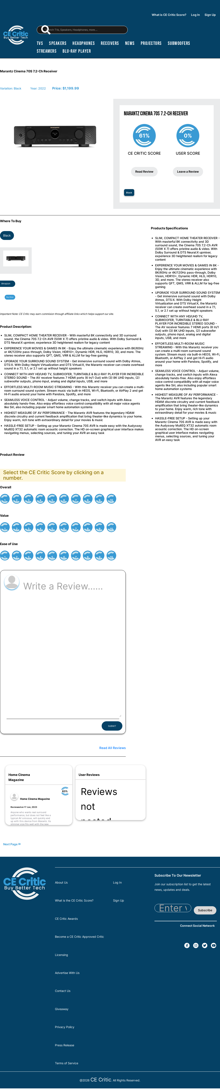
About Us (61, 882)
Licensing (61, 955)
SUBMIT (112, 726)
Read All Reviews (112, 748)
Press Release (64, 1045)
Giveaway (61, 1009)
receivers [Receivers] (110, 43)
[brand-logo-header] (15, 35)
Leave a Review (188, 171)
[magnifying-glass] (46, 29)
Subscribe (205, 910)
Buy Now (10, 297)
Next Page (12, 844)
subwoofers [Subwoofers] (179, 43)
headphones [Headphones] (83, 43)
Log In (195, 15)
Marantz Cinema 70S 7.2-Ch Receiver (28, 71)
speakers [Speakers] (58, 43)
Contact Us (62, 991)
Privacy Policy (64, 1027)
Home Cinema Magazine (35, 798)
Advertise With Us (67, 973)
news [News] (130, 43)
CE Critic (100, 1079)
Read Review (144, 171)
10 (111, 500)
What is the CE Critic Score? (74, 900)
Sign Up (210, 15)
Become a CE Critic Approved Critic (79, 936)
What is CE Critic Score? (169, 15)
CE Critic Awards (66, 918)
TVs (40, 43)
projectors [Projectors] (151, 43)
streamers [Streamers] (47, 51)
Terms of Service (66, 1063)
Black (129, 192)
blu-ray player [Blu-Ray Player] (77, 51)
